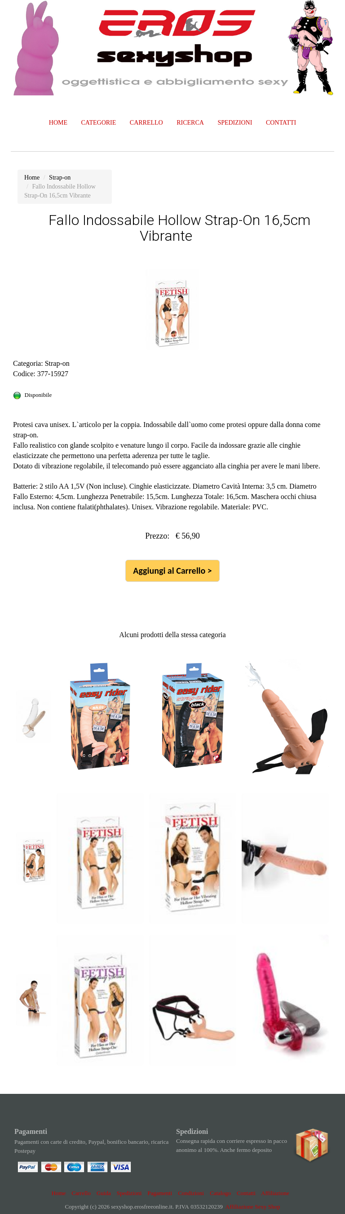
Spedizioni (129, 1193)
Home (59, 1193)
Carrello (81, 1193)
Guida (104, 1193)
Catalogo (220, 1193)
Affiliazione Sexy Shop (253, 1206)
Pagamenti (159, 1193)
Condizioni (191, 1193)
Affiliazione (275, 1193)
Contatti (246, 1193)
